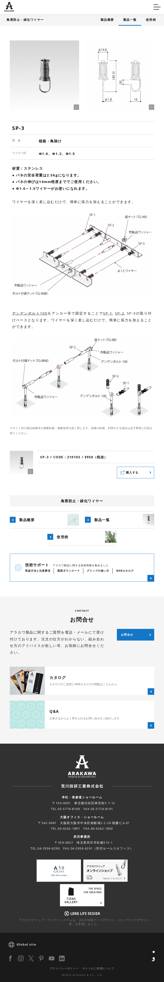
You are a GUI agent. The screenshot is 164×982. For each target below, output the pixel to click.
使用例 (151, 20)
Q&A (12, 6)
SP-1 (107, 313)
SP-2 (119, 313)
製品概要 (107, 20)
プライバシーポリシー (64, 968)
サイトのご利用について (98, 968)
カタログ (97, 6)
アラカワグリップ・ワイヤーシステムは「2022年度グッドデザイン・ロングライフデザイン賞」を (84, 922)
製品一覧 (130, 20)
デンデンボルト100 (29, 313)
